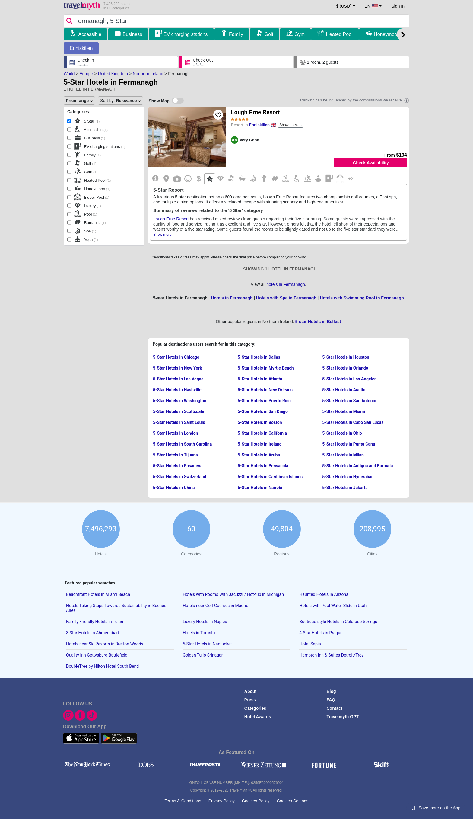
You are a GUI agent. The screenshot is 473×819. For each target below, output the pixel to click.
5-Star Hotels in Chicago (176, 357)
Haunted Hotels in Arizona (323, 594)
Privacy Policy (221, 800)
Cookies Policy (256, 800)
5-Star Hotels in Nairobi (260, 487)
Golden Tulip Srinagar (203, 655)
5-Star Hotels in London (175, 433)
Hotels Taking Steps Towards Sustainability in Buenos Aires (116, 608)
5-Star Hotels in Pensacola (263, 465)
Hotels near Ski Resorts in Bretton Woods (104, 643)
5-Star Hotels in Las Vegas (178, 378)
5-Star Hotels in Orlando (345, 368)
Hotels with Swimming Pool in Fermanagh (362, 298)
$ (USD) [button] (343, 6)
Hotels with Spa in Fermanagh (286, 298)
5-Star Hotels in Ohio (342, 433)
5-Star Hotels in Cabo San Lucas (352, 422)
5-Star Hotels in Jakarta (344, 487)
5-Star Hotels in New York (177, 368)
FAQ (330, 699)
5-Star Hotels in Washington (179, 400)
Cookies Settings (292, 800)
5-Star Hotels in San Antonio (349, 400)
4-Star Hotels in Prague (320, 632)
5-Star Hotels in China (174, 487)
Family (236, 34)
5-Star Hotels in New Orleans (265, 389)
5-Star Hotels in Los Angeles (349, 378)
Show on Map (290, 125)
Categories (255, 708)
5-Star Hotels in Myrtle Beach (266, 368)
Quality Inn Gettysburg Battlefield (97, 655)
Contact (334, 708)
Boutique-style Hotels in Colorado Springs (338, 621)
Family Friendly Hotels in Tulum (95, 621)
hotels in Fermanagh (285, 284)
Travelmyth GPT (342, 716)
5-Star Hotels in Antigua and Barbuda (357, 465)
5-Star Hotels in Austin (343, 389)
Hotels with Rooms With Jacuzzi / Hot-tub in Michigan (233, 594)
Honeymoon (387, 34)
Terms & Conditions (182, 800)
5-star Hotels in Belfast (318, 321)
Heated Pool (339, 34)
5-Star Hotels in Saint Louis (179, 422)
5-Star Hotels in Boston (260, 422)
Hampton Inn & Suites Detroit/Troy (331, 655)
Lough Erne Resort (255, 112)
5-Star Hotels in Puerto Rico (264, 400)
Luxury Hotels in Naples (205, 621)
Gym (299, 34)
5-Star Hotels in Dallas (259, 357)
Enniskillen (81, 48)
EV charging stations (185, 34)
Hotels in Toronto (199, 632)
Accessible (89, 34)
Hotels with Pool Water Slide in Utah (333, 605)
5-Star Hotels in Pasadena (177, 465)
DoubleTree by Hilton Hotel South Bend (102, 666)
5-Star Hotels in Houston (345, 357)
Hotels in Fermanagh (231, 298)
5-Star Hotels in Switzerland (179, 476)
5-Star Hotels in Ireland (260, 444)
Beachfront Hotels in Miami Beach (98, 594)
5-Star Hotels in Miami (343, 411)
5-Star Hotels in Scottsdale (178, 411)
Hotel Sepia (310, 643)
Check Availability (371, 162)
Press (250, 699)
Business (132, 34)
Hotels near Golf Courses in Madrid (216, 605)
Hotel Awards (257, 716)
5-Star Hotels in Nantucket (207, 643)
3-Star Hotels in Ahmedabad (92, 632)
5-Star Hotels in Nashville (177, 389)
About (250, 691)
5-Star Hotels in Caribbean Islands (270, 476)
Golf (269, 34)
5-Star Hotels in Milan (343, 455)
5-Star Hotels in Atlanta (260, 378)
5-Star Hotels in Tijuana (175, 455)
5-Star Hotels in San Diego (263, 411)
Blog (331, 691)
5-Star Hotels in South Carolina (182, 444)
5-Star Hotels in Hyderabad (347, 476)
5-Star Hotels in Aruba (259, 455)
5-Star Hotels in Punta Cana (348, 444)
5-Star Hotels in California (262, 433)
